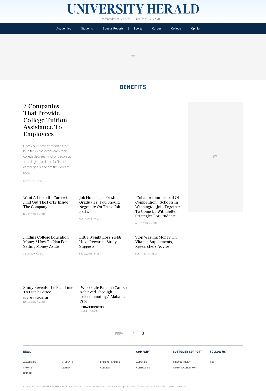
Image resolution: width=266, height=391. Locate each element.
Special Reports (113, 28)
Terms (140, 386)
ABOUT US (141, 361)
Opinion (196, 28)
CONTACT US (143, 367)
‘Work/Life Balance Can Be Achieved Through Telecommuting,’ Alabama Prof (103, 294)
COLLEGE (105, 367)
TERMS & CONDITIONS (185, 367)
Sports (138, 28)
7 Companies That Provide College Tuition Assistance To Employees (45, 120)
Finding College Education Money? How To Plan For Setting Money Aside (46, 242)
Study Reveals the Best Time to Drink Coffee (48, 289)
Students (87, 28)
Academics (63, 28)
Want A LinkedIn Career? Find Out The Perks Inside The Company (45, 202)
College (176, 28)
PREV (119, 333)
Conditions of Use (158, 386)
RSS (212, 361)
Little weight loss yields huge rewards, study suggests (100, 242)
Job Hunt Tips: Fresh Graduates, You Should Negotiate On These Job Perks (99, 204)
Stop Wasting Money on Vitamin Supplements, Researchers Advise (156, 242)
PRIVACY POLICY (182, 361)
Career (156, 28)
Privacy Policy (179, 386)
